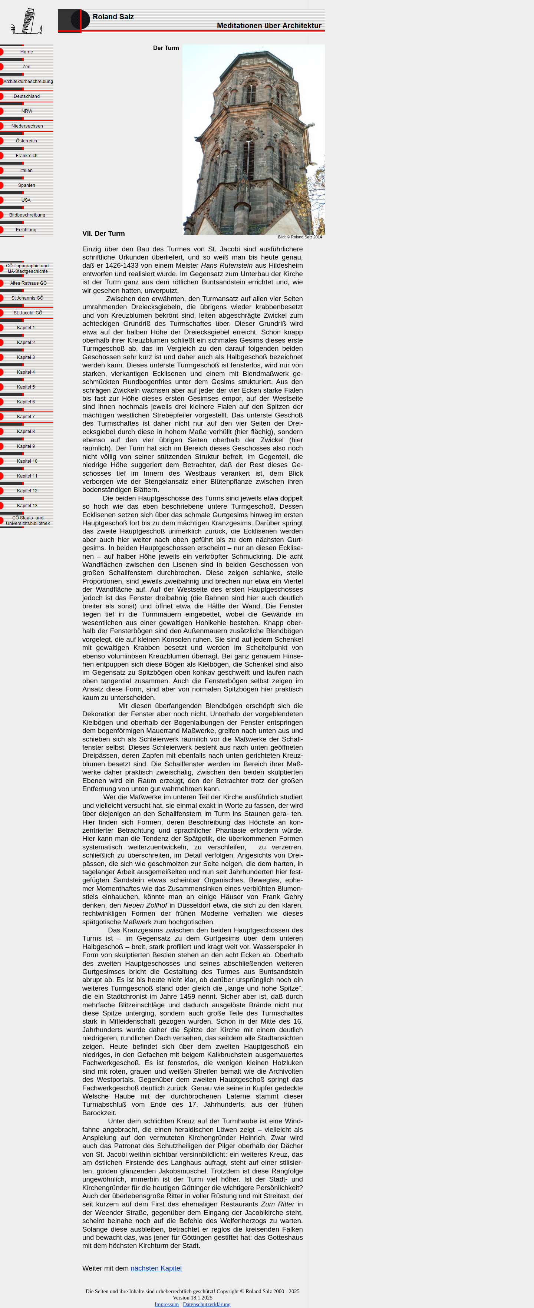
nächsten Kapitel (156, 1268)
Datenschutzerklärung (207, 1304)
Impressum (167, 1304)
